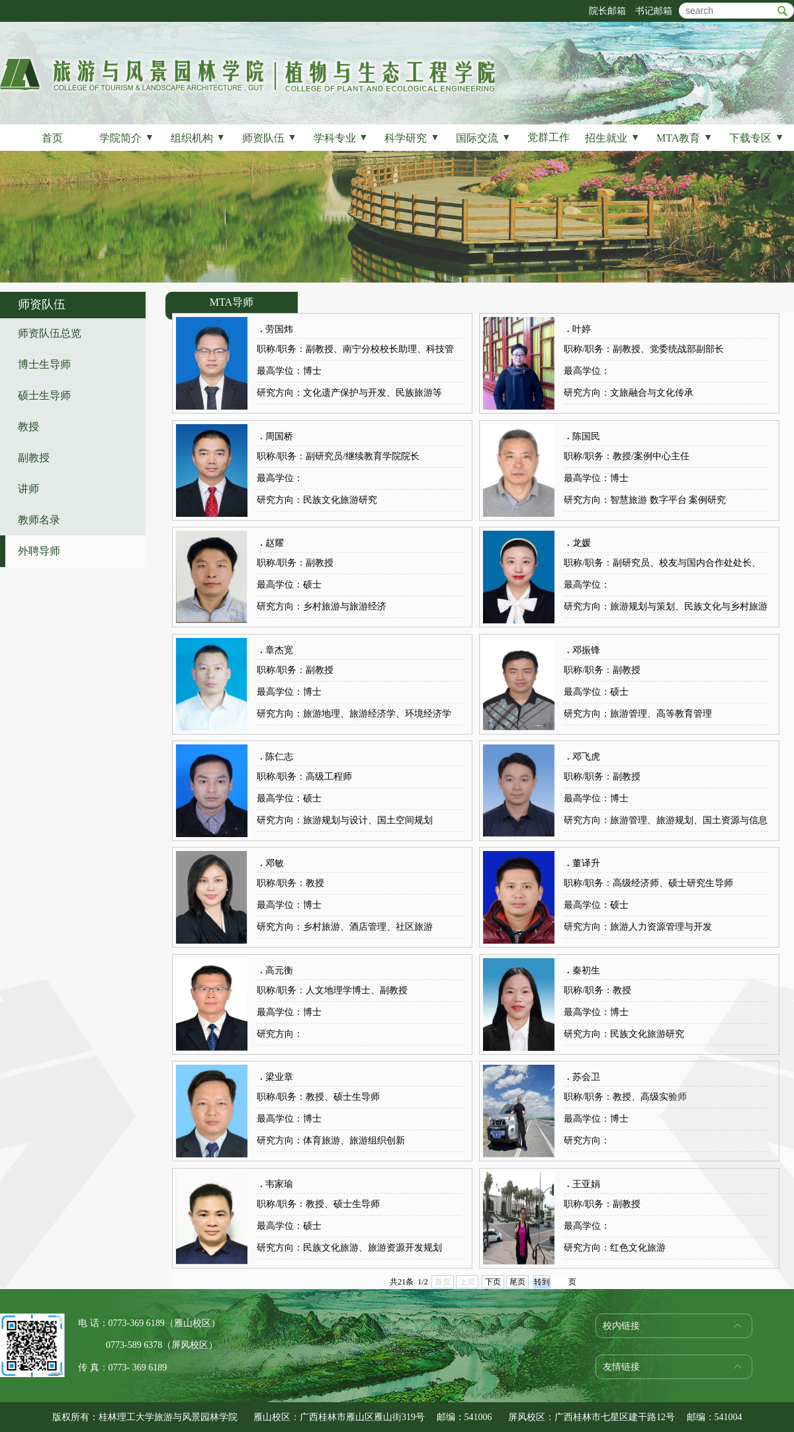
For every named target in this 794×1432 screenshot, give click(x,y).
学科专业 (341, 138)
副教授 (34, 457)
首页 (52, 138)
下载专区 (756, 138)
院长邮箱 (607, 11)
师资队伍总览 (49, 333)
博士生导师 (44, 364)
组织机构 (198, 138)
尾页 (517, 1281)
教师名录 (39, 519)
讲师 (28, 488)
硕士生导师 (44, 395)
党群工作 (548, 137)
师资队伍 (269, 138)
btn (782, 11)
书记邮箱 (653, 11)
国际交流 (483, 138)
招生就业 (612, 138)
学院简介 (126, 138)
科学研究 (411, 138)
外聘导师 (39, 551)
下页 (493, 1281)
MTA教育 (684, 138)
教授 (28, 426)
